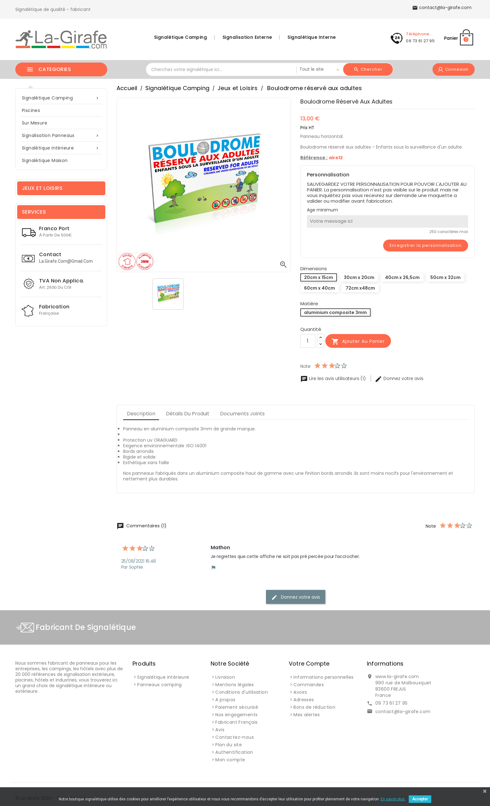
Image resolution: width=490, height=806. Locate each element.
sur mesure (34, 123)
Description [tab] (141, 413)
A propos (225, 700)
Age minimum (322, 210)
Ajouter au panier (358, 341)
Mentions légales (234, 685)
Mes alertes (306, 715)
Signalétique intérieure (61, 148)
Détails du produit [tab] (187, 413)
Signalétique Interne (312, 37)
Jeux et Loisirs (42, 188)
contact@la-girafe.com (402, 711)
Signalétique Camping (180, 37)
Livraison (225, 677)
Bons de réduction (314, 707)
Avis (219, 730)
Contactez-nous (234, 737)
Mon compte (230, 760)
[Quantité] (307, 341)
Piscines (31, 110)
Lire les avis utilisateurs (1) (333, 378)
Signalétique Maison (45, 160)
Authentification (234, 752)
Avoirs (300, 692)
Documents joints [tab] (242, 413)
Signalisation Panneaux (61, 135)
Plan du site (228, 745)
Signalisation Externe (247, 37)
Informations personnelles (323, 677)
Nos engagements (236, 715)
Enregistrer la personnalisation (426, 245)
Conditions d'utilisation (241, 692)
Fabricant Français (236, 722)
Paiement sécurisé (236, 707)
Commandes (308, 685)
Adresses (303, 700)
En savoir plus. (393, 799)
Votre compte (309, 663)
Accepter (420, 799)
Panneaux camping (159, 685)
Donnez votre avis (399, 378)
